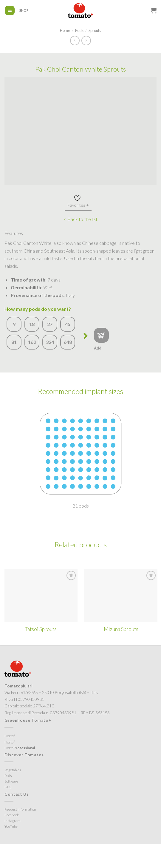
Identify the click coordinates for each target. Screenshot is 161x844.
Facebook (11, 815)
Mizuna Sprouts (121, 629)
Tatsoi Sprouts (41, 629)
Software (11, 781)
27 (49, 324)
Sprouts (95, 30)
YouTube (11, 826)
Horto (9, 735)
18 (32, 324)
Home (65, 30)
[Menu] (10, 11)
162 (32, 342)
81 (14, 342)
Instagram (12, 820)
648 (68, 342)
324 (50, 342)
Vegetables (12, 770)
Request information (20, 809)
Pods (79, 30)
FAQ (8, 787)
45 (67, 324)
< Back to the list (80, 219)
